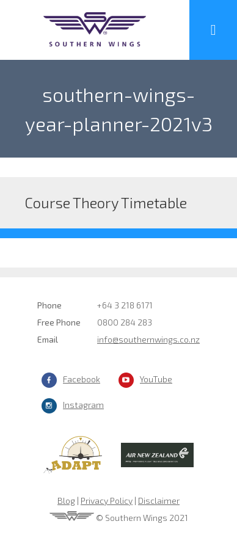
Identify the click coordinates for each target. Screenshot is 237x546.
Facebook (81, 379)
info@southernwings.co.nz (148, 339)
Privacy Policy (107, 500)
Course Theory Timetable (105, 202)
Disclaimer (159, 500)
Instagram (83, 404)
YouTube (156, 379)
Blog (66, 500)
